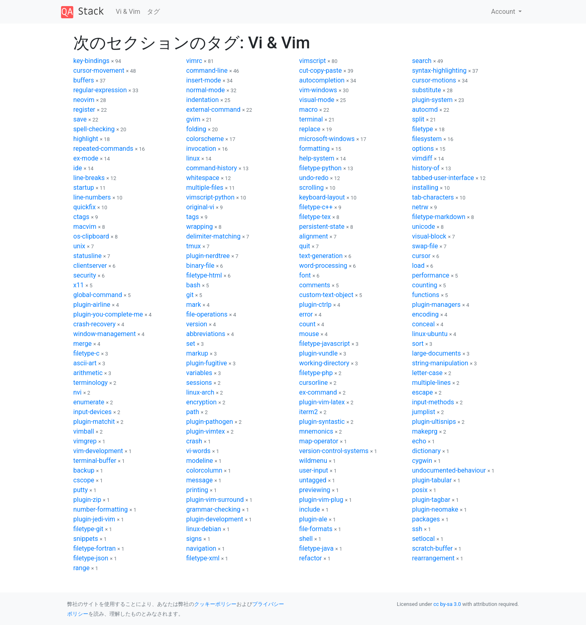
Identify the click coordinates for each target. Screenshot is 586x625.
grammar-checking (213, 509)
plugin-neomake (435, 509)
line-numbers (92, 197)
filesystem (427, 139)
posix (420, 490)
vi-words (198, 451)
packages (426, 519)
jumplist (423, 412)
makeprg (424, 431)
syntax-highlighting (439, 70)
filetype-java (316, 548)
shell (306, 539)
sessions (199, 382)
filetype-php (316, 373)
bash (193, 285)
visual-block (429, 236)
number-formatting (100, 509)
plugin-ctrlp (315, 304)
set (190, 343)
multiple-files (204, 187)
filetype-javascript (324, 343)
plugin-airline (91, 304)
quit (304, 246)
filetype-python (320, 168)
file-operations (206, 314)
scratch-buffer (432, 548)
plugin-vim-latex (322, 402)
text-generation (321, 256)
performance (431, 275)
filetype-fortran (94, 548)
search (422, 61)
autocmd (425, 109)
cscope (83, 480)
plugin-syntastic (322, 421)
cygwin (422, 460)
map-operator (318, 441)
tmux (193, 246)
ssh (417, 529)
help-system (316, 158)
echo (419, 441)
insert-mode (203, 80)
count (307, 324)
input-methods (433, 402)
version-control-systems (333, 451)
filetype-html (204, 275)
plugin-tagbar (431, 499)
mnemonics (316, 431)
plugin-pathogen (209, 421)
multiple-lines (431, 382)
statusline (87, 256)
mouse (309, 334)
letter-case (427, 373)
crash (194, 441)
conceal (423, 324)
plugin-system (432, 100)
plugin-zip (87, 499)
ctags (81, 217)
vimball (83, 431)
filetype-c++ (315, 207)
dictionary (426, 451)
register (84, 109)
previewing (314, 490)
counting (424, 285)
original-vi (200, 207)
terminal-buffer (94, 460)
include (309, 509)
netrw (420, 207)
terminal (311, 119)
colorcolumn (204, 470)
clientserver (90, 265)
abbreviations (205, 334)
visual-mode (316, 100)
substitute (426, 90)
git (190, 295)
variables (199, 373)
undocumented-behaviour (449, 470)
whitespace (202, 178)
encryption (201, 402)
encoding (425, 314)
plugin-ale (313, 519)
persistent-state (321, 226)
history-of (426, 168)
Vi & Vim (128, 11)
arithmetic (88, 373)
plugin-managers (436, 304)
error (306, 314)
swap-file (425, 246)
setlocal (423, 539)
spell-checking (94, 129)
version (197, 324)
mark (193, 304)
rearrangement (433, 558)
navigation (201, 548)
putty (80, 490)
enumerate (88, 402)
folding (196, 129)
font (305, 275)
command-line (207, 70)
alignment (313, 236)
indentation (202, 100)
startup (83, 187)
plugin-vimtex (205, 431)
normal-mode (205, 90)
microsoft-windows (326, 139)
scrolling (311, 187)
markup (197, 353)
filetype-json (90, 558)
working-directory (324, 363)
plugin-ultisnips (434, 421)
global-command (97, 295)
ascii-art (84, 363)
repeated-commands (103, 148)
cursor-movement (99, 70)
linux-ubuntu (430, 334)
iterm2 (308, 412)
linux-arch (200, 392)
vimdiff (422, 158)
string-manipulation (440, 363)
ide (77, 168)
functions (426, 295)
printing (197, 490)
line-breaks (89, 178)
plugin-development (214, 519)
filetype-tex (315, 217)
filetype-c (86, 353)
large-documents (436, 353)
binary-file (200, 265)
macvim (84, 226)
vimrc (194, 61)
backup (83, 470)
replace (309, 129)
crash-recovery (94, 324)
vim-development (98, 451)
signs (194, 539)
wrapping (199, 226)
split (418, 119)
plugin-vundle (318, 353)
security (84, 275)
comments (314, 285)
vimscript (312, 61)
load (418, 265)
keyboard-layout (322, 197)
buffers (83, 80)
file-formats (315, 529)
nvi (77, 392)
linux (193, 158)
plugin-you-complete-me (108, 314)
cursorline (313, 382)
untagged (312, 480)
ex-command (318, 392)
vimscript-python (210, 197)
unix (79, 246)
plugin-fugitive (206, 363)
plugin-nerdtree (208, 256)
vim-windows (318, 90)
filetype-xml (203, 558)
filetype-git (88, 529)
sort (418, 343)
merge (82, 343)
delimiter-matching (213, 236)
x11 (78, 285)
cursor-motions (434, 80)
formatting (314, 148)
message (199, 480)
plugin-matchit (94, 421)
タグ (153, 11)
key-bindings (91, 61)
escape (422, 392)
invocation (201, 148)
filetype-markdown (439, 217)
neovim (83, 100)
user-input (313, 470)
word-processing (323, 265)
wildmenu (313, 460)
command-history (211, 168)
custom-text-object (326, 295)
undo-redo (313, 178)
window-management (104, 334)
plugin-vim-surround (215, 499)
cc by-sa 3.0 (447, 604)
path (192, 412)
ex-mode (85, 158)
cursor (421, 256)
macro (308, 109)
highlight (85, 139)
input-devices (92, 412)
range (81, 568)
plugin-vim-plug (321, 499)
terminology (90, 382)
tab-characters (433, 197)
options (423, 148)
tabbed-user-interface (443, 178)
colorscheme (205, 139)
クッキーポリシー (215, 604)
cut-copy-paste (320, 70)
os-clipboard (91, 236)
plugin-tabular (432, 480)
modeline (199, 460)
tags (192, 217)
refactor (310, 558)
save (80, 119)
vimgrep (84, 441)
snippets (85, 539)
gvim (193, 119)
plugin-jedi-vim (94, 519)
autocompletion (322, 80)
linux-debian (203, 529)
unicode (423, 226)
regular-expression (100, 90)
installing (425, 187)
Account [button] (504, 11)
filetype (422, 129)
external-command (213, 109)
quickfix (84, 207)
